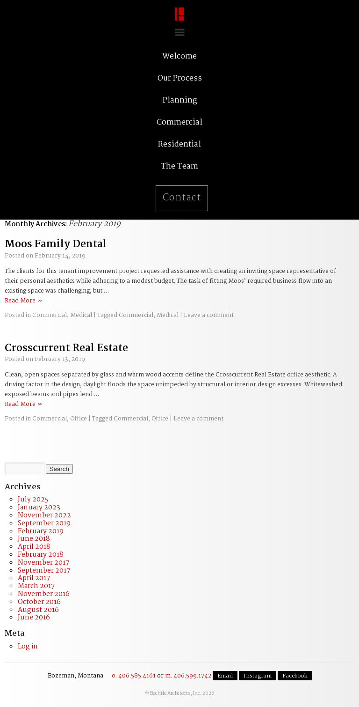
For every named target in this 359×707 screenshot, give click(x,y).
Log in (28, 646)
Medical (81, 315)
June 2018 (34, 539)
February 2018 (41, 554)
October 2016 (39, 602)
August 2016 (38, 610)
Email (225, 676)
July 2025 (33, 499)
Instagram (258, 676)
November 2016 (44, 594)
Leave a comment (209, 315)
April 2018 (34, 546)
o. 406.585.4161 (134, 676)
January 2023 (39, 507)
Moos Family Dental (56, 244)
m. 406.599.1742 (188, 676)
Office (78, 419)
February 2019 (41, 531)
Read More (23, 301)
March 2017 (36, 586)
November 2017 (43, 562)
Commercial (49, 315)
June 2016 (34, 617)
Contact (182, 198)
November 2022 (44, 515)
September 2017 (44, 570)
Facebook (294, 676)
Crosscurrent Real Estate (66, 348)
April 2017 (34, 578)
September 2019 (44, 523)
